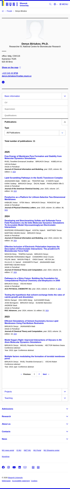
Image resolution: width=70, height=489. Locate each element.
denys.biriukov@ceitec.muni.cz (16, 76)
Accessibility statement (21, 481)
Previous (26, 374)
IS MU (18, 450)
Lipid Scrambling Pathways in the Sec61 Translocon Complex (34, 178)
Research (6, 416)
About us (6, 424)
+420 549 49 (10, 73)
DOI (14, 172)
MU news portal (8, 450)
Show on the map (11, 67)
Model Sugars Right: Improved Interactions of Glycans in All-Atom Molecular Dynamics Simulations (33, 341)
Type (7, 128)
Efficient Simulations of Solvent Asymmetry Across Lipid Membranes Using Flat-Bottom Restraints (31, 322)
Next (46, 374)
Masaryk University (15, 478)
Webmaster (6, 481)
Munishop (5, 457)
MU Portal (37, 450)
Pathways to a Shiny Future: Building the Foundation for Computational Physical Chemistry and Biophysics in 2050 (32, 279)
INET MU (27, 450)
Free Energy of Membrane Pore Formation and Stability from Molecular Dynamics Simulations (33, 157)
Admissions (7, 409)
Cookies (34, 481)
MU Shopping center (52, 450)
